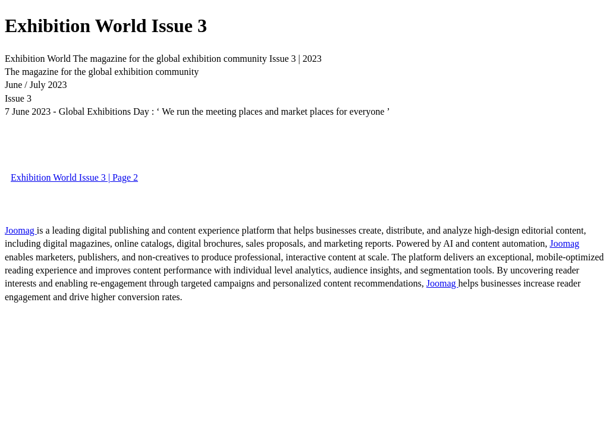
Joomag (21, 230)
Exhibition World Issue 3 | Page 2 (74, 177)
